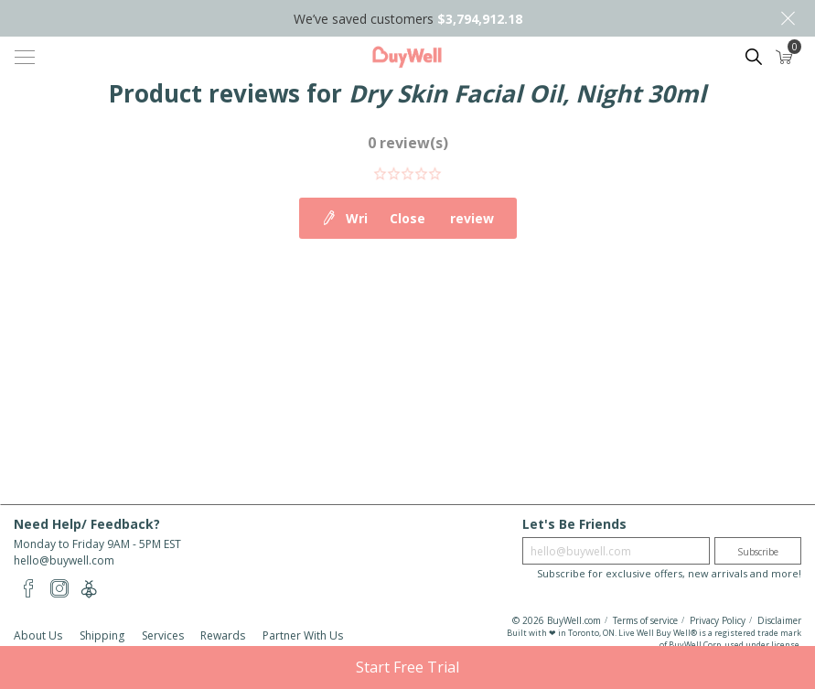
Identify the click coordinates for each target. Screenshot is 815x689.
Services (163, 635)
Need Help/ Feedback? (87, 524)
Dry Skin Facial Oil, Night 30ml (527, 93)
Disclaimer (779, 620)
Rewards (222, 635)
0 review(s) (408, 143)
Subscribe (757, 551)
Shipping (102, 635)
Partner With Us (303, 635)
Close (787, 18)
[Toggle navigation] (25, 57)
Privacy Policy (717, 620)
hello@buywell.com (64, 560)
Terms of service (645, 620)
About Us (38, 635)
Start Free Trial (407, 667)
